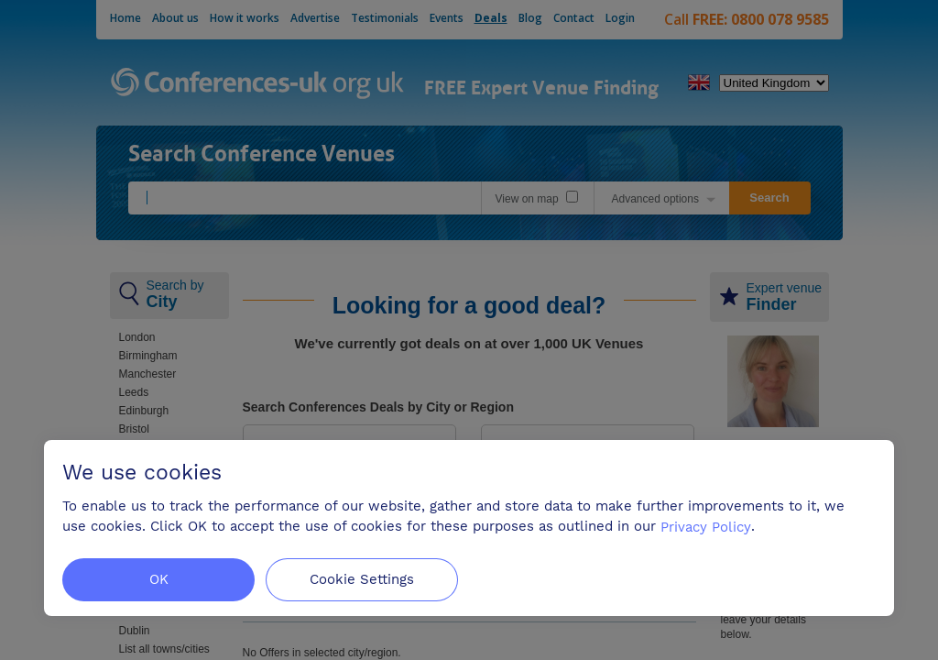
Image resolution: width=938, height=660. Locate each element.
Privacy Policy (705, 526)
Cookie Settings (362, 579)
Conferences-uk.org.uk (258, 84)
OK (159, 579)
